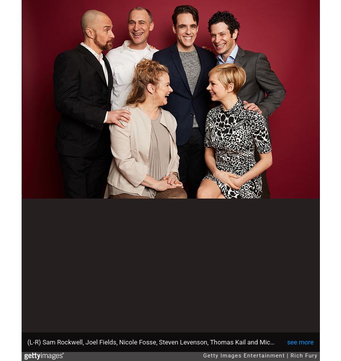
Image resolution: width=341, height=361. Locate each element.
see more (300, 342)
